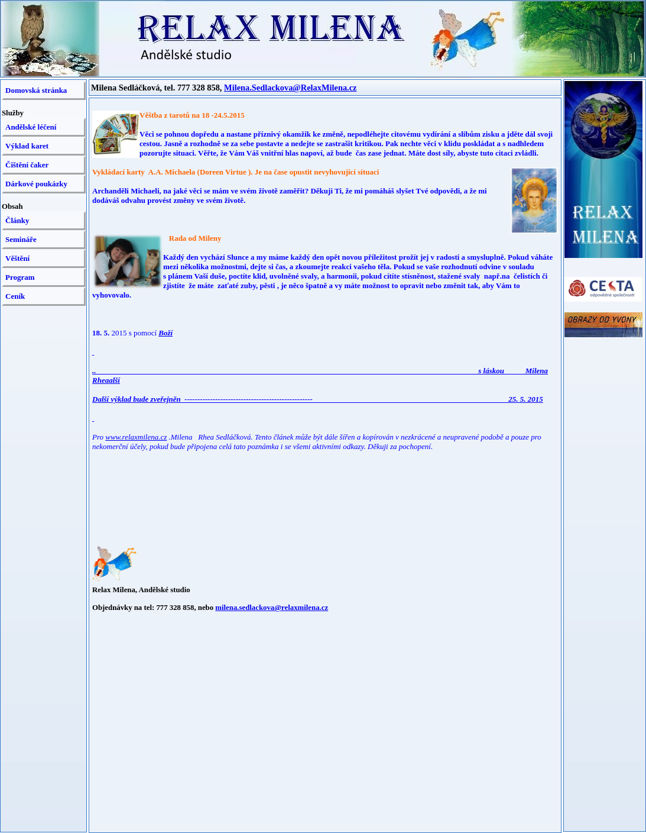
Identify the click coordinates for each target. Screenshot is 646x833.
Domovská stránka (36, 90)
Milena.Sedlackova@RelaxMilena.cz (290, 87)
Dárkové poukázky (36, 183)
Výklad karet (26, 145)
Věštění (17, 258)
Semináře (21, 239)
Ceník (15, 296)
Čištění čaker (26, 164)
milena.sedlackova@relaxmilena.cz (271, 607)
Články (17, 220)
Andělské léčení (30, 126)
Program (20, 277)
